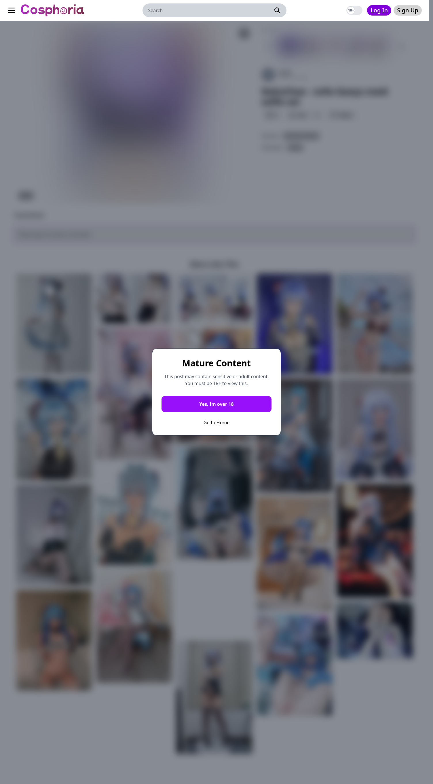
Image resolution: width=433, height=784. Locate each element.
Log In (379, 10)
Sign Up (407, 10)
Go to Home (217, 422)
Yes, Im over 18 (216, 404)
